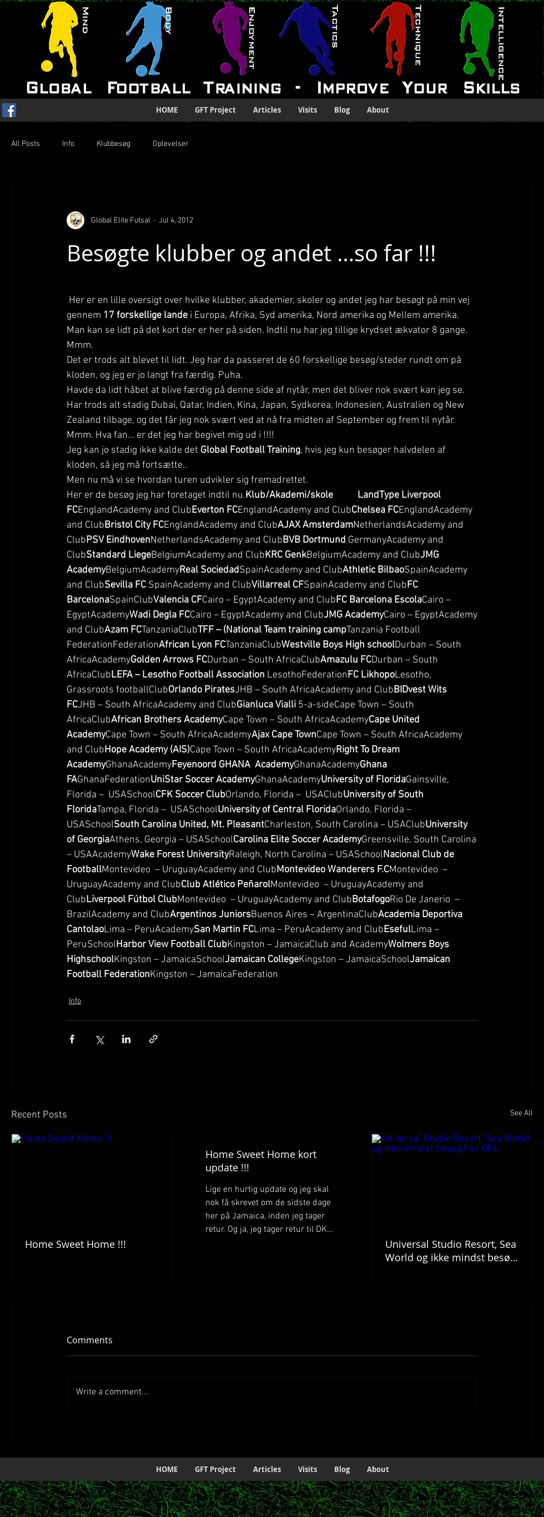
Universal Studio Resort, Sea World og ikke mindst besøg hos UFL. (450, 1250)
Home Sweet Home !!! (75, 1244)
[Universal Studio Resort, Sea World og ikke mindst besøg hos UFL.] (452, 1179)
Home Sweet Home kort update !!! (260, 1160)
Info (68, 144)
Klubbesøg (113, 144)
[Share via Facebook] (72, 1039)
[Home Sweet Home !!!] (92, 1179)
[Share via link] (153, 1039)
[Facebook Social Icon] (9, 110)
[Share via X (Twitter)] (99, 1039)
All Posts (25, 144)
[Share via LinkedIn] (126, 1039)
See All (521, 1113)
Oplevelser (171, 144)
